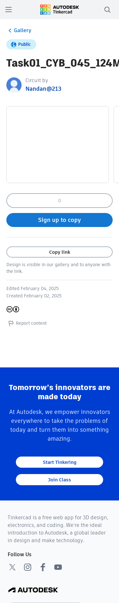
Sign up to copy (59, 220)
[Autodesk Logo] (33, 590)
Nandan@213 (43, 89)
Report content (26, 323)
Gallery (18, 30)
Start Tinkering (59, 462)
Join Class (59, 479)
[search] (107, 9)
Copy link (59, 252)
